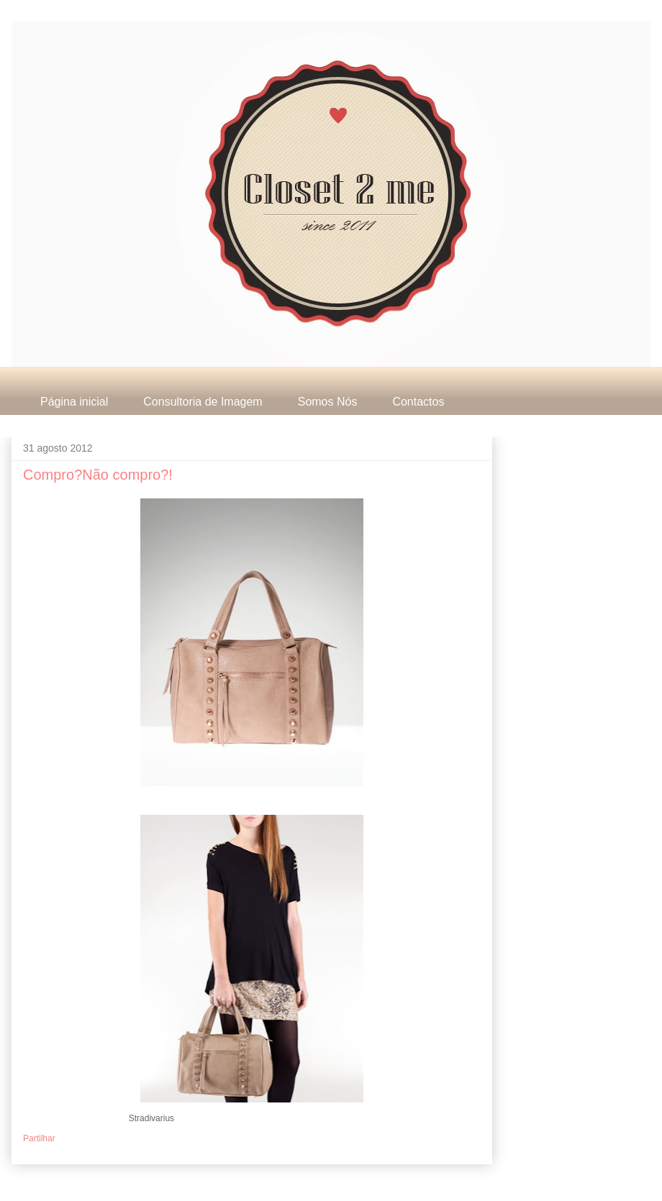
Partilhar (39, 1138)
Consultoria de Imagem (202, 402)
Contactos (418, 402)
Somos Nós (328, 402)
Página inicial (74, 402)
